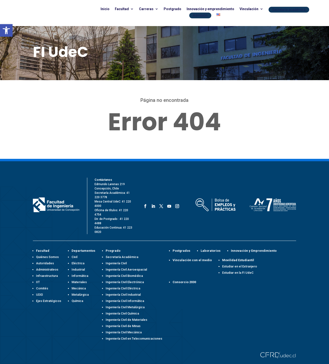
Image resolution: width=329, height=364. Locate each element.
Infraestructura (47, 276)
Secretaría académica (289, 10)
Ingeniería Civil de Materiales (126, 320)
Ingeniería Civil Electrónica (125, 282)
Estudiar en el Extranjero (239, 266)
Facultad (122, 9)
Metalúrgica (80, 294)
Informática (80, 276)
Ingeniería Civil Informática (125, 301)
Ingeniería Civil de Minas (123, 326)
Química (77, 301)
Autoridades (45, 263)
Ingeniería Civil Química (122, 313)
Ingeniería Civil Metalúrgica (125, 307)
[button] (6, 30)
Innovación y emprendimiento (210, 9)
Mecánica (79, 288)
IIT (38, 282)
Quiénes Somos (47, 257)
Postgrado (172, 9)
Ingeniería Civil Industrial (123, 294)
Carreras (146, 9)
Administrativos (47, 269)
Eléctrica (78, 263)
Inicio (105, 9)
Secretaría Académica (122, 257)
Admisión (200, 15)
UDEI (39, 294)
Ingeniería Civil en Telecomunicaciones (134, 338)
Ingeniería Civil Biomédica (124, 276)
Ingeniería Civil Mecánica (124, 332)
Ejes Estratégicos (48, 301)
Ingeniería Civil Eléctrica (123, 288)
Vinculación (249, 9)
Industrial (78, 269)
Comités (42, 288)
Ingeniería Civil (116, 263)
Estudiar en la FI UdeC (238, 272)
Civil (74, 257)
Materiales (79, 282)
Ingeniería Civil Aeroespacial (126, 269)
